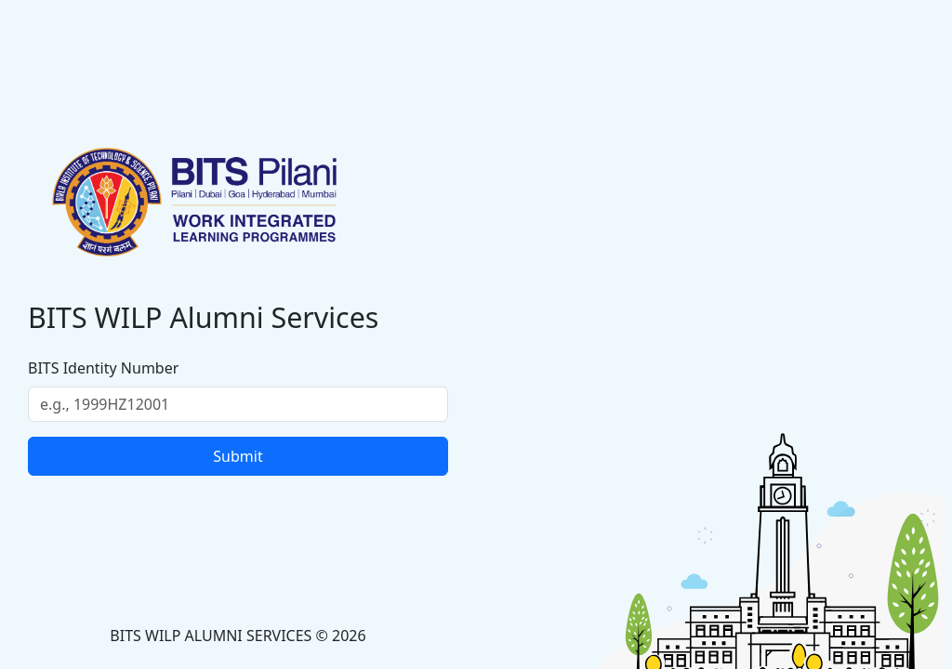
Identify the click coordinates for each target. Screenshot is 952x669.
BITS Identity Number (103, 368)
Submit (237, 456)
